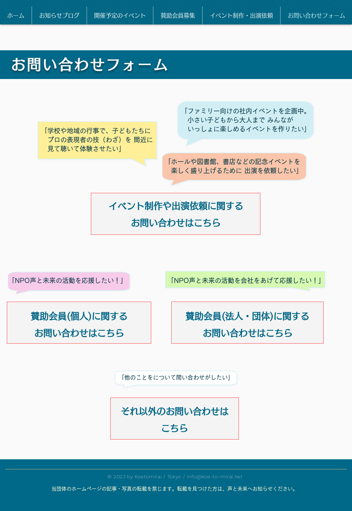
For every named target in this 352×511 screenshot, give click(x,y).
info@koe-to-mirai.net (215, 476)
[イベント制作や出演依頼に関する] (176, 204)
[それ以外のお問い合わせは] (174, 409)
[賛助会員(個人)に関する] (79, 314)
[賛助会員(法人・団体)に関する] (247, 314)
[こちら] (174, 426)
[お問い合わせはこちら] (176, 221)
